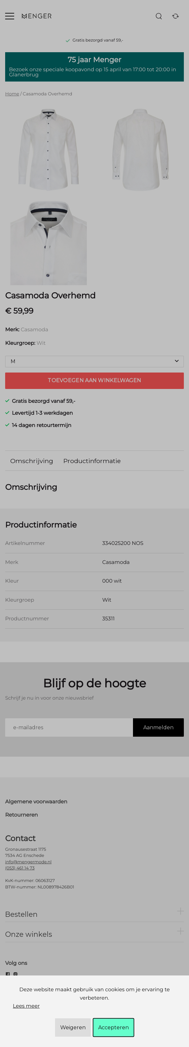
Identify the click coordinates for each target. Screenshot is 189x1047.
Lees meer (26, 1006)
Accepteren (113, 1027)
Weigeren (73, 1027)
